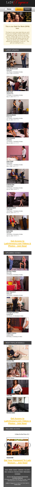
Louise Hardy (10, 186)
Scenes (15, 469)
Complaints (17, 474)
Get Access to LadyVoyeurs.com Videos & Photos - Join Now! (17, 243)
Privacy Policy (17, 484)
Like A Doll (10, 161)
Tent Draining (11, 138)
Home (6, 469)
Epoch (12, 483)
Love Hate (10, 231)
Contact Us (10, 471)
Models (10, 469)
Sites (5, 471)
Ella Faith (9, 232)
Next (29, 17)
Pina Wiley (9, 139)
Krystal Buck (10, 314)
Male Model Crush (12, 68)
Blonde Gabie (11, 412)
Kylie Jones (9, 163)
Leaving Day (10, 184)
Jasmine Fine (10, 93)
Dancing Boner (11, 115)
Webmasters (27, 471)
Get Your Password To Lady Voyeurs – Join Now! (17, 461)
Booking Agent (11, 207)
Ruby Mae (9, 70)
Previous (6, 17)
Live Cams (27, 469)
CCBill (7, 483)
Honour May (10, 361)
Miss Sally (9, 273)
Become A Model (18, 471)
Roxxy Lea (9, 116)
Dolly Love (9, 293)
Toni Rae (9, 395)
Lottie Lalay (9, 209)
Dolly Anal (10, 92)
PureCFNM (17, 448)
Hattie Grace (10, 378)
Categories (20, 469)
